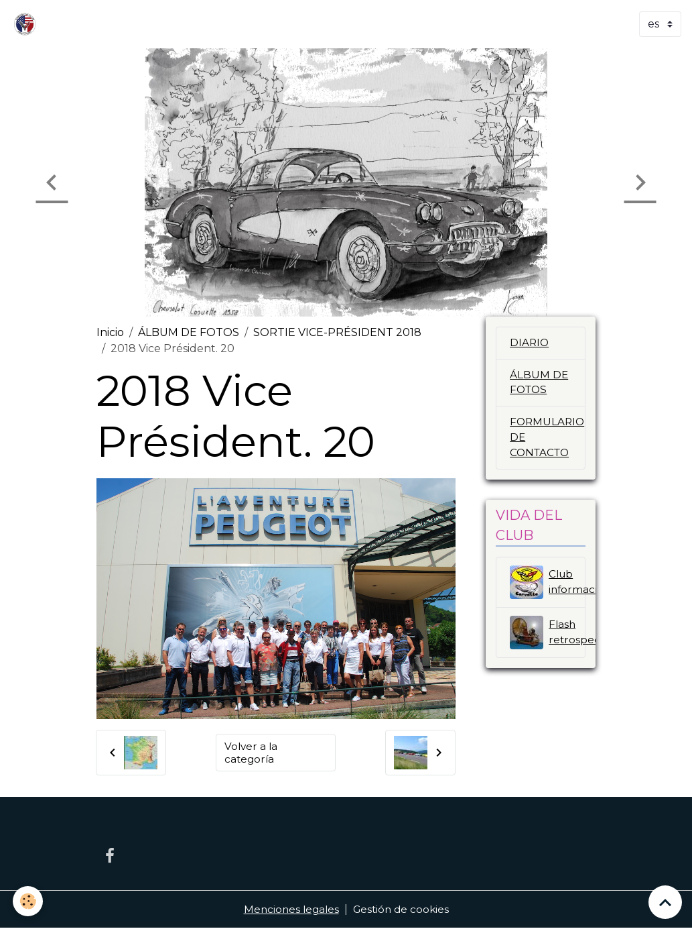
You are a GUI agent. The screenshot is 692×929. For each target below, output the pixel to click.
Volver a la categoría (251, 752)
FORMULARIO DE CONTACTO (547, 441)
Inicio (110, 332)
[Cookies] (28, 901)
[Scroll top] (665, 902)
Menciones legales (289, 910)
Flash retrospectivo (547, 636)
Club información (547, 586)
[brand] (27, 24)
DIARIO (530, 343)
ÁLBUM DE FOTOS (188, 332)
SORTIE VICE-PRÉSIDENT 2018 (337, 332)
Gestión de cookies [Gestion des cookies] (402, 910)
